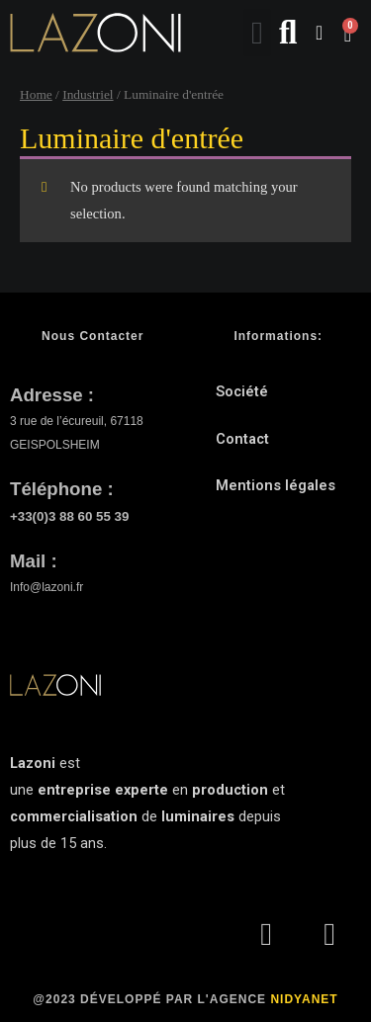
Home (36, 94)
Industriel (87, 94)
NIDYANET (303, 999)
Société (242, 391)
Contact (242, 439)
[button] (257, 32)
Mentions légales (275, 485)
